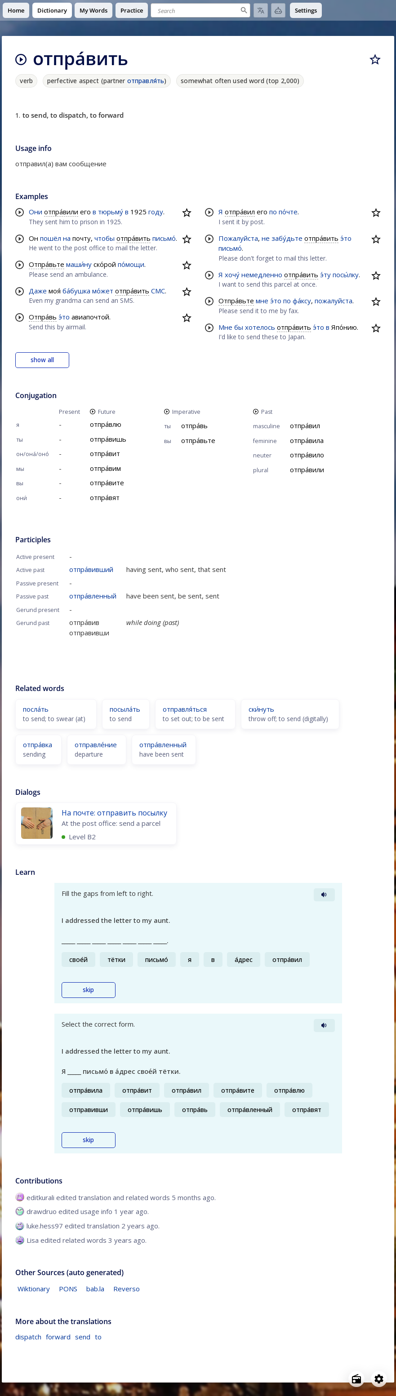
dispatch (28, 1336)
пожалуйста (333, 300)
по (273, 211)
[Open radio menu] (356, 1379)
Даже (38, 290)
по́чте (288, 211)
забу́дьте (287, 238)
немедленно (261, 274)
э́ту (325, 274)
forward (58, 1336)
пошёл (50, 238)
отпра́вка (37, 744)
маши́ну (79, 264)
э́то (64, 316)
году (155, 211)
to (98, 1336)
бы (238, 327)
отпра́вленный (92, 595)
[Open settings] (379, 1379)
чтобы (104, 238)
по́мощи (131, 264)
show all (42, 360)
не (266, 238)
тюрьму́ (110, 211)
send (82, 1336)
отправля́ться (185, 709)
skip (88, 990)
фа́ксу (302, 300)
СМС (158, 290)
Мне (225, 327)
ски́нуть (261, 709)
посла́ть (36, 709)
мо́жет (102, 290)
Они (35, 211)
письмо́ (164, 238)
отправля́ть (145, 80)
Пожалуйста (238, 238)
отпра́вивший (91, 569)
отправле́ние (96, 744)
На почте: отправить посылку (114, 813)
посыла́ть (125, 709)
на (67, 238)
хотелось (260, 327)
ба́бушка (76, 290)
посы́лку (346, 274)
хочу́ (232, 274)
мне (262, 300)
